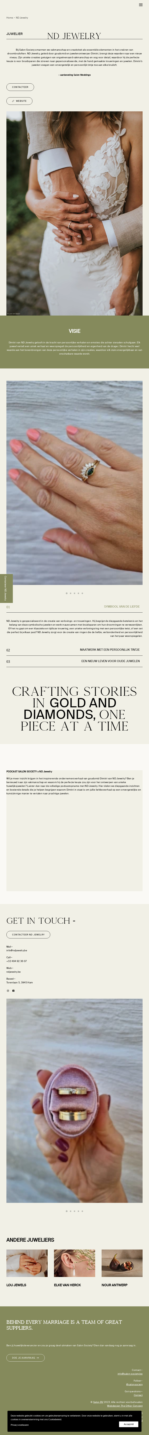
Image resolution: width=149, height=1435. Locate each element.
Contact (138, 1395)
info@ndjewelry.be (16, 950)
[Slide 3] (74, 593)
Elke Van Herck (67, 1285)
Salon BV (98, 1402)
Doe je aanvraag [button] (25, 1358)
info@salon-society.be (130, 1373)
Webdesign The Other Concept (125, 1406)
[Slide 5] (82, 593)
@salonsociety (134, 1384)
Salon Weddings (82, 75)
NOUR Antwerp (114, 1285)
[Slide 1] (67, 593)
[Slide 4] (78, 593)
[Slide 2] (71, 593)
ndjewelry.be (13, 972)
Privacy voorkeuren (20, 1425)
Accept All (128, 1424)
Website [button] (19, 101)
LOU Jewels (16, 1285)
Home (9, 17)
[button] (141, 5)
